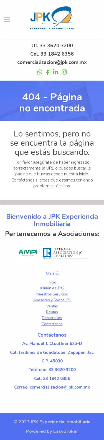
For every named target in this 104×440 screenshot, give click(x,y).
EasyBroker (65, 431)
